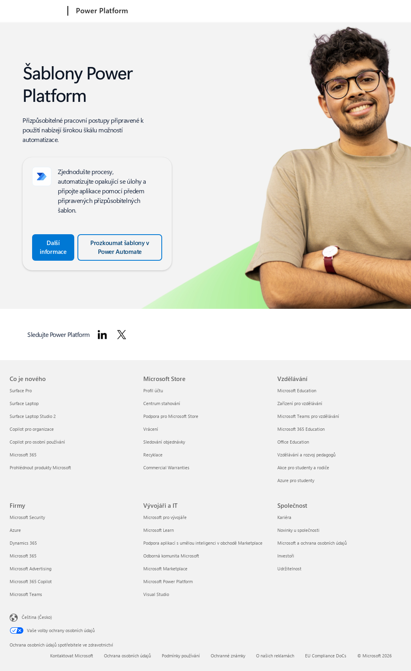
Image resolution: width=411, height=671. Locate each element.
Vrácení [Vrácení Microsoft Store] (150, 429)
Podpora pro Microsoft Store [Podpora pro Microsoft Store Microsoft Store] (170, 416)
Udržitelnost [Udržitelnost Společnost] (289, 569)
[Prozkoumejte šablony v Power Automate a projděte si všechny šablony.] (119, 247)
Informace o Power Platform (169, 10)
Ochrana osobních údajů (127, 656)
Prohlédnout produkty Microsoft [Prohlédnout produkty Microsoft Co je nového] (40, 467)
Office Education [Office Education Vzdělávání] (293, 442)
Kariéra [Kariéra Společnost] (284, 517)
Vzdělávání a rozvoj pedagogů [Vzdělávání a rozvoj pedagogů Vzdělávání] (306, 455)
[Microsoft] (37, 11)
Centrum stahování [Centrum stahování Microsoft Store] (161, 403)
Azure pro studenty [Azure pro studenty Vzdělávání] (295, 480)
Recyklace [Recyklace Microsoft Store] (153, 455)
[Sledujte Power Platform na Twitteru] (121, 334)
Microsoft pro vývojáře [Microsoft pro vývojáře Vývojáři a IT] (165, 517)
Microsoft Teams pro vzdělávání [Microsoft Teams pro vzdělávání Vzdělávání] (308, 416)
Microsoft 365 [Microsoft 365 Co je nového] (23, 455)
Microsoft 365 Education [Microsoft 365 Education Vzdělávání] (301, 429)
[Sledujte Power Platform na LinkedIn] (102, 334)
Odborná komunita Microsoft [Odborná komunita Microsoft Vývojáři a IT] (171, 556)
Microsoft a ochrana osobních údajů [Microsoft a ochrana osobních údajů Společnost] (312, 543)
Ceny (256, 10)
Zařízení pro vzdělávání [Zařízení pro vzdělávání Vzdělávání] (299, 403)
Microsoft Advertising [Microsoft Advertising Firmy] (30, 569)
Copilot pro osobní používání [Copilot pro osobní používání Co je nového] (37, 442)
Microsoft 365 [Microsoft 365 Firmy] (23, 556)
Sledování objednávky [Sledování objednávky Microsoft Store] (164, 442)
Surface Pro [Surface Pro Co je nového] (21, 390)
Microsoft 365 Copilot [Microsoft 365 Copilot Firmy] (31, 581)
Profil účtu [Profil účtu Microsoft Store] (153, 390)
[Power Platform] (101, 11)
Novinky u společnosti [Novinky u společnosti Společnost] (298, 530)
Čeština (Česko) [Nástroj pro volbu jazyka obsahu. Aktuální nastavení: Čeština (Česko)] (37, 617)
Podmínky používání (181, 656)
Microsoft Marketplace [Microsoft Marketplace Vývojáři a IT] (165, 569)
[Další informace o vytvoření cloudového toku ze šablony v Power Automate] (53, 247)
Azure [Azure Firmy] (15, 530)
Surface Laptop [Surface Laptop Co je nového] (24, 403)
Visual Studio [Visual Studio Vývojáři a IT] (156, 594)
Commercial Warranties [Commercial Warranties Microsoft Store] (166, 467)
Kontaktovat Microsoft (71, 656)
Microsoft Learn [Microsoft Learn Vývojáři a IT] (158, 530)
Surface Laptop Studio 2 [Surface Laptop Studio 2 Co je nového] (33, 416)
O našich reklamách (275, 656)
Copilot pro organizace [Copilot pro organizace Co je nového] (32, 429)
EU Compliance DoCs (325, 656)
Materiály (284, 10)
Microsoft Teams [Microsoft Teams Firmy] (26, 594)
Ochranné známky (228, 656)
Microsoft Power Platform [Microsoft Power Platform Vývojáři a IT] (168, 581)
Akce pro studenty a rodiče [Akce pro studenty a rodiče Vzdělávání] (303, 467)
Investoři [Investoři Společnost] (285, 556)
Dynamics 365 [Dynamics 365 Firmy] (23, 543)
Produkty (227, 10)
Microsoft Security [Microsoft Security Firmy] (27, 517)
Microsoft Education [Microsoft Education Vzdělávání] (296, 390)
